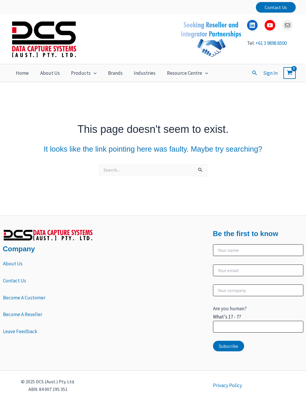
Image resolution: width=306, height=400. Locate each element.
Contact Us (14, 280)
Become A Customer (24, 297)
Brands (110, 73)
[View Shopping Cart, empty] (289, 73)
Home (21, 73)
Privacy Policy (227, 385)
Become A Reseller (22, 314)
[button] (276, 7)
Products (80, 73)
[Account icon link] (270, 73)
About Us (48, 73)
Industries (139, 73)
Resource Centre (180, 73)
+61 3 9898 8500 (271, 43)
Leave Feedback (20, 331)
